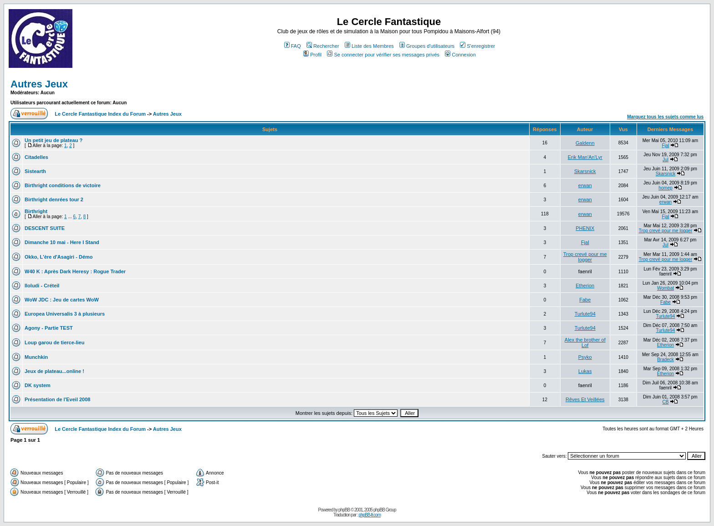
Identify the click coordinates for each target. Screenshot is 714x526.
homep (665, 187)
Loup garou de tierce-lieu (54, 342)
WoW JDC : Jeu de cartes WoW (62, 299)
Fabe (585, 299)
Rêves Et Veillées (585, 399)
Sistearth (35, 171)
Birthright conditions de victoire (63, 185)
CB (666, 401)
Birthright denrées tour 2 (54, 199)
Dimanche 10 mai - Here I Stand (62, 242)
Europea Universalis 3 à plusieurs (65, 314)
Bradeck (665, 359)
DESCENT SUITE (45, 228)
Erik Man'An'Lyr (585, 157)
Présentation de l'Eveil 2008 (57, 399)
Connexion (460, 54)
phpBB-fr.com (369, 514)
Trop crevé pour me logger (665, 230)
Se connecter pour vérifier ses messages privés (383, 54)
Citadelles (36, 157)
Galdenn (585, 143)
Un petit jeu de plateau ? (53, 140)
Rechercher (322, 46)
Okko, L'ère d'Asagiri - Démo (59, 257)
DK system (38, 385)
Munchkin (36, 357)
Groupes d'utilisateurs (426, 46)
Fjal (665, 145)
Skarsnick (585, 171)
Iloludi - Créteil (42, 285)
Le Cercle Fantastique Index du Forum (100, 114)
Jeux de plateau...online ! (54, 371)
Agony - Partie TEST (49, 328)
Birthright (36, 211)
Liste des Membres (369, 46)
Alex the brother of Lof (585, 342)
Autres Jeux (39, 84)
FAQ (292, 46)
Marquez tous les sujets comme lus (665, 116)
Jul (665, 159)
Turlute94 (585, 314)
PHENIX (585, 228)
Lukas (585, 371)
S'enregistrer (477, 46)
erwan (585, 185)
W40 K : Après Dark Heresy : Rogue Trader (75, 271)
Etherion (585, 285)
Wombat (665, 288)
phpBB (344, 509)
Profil (312, 54)
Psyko (585, 357)
